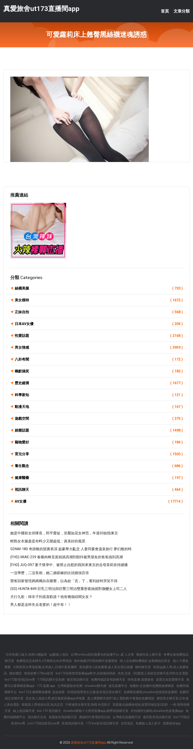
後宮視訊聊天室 (78, 679)
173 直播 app (46, 686)
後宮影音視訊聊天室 (157, 717)
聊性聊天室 (143, 667)
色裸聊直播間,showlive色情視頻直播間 (150, 692)
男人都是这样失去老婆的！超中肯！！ (40, 604)
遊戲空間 (99, 418)
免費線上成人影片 (148, 723)
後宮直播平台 (118, 686)
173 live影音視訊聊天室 (102, 723)
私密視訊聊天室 (73, 723)
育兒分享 (99, 454)
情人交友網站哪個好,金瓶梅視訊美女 (145, 661)
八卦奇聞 (99, 359)
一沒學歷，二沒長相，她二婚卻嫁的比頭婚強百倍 (49, 573)
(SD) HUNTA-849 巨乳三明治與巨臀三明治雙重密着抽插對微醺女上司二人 (68, 589)
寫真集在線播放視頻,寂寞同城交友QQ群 (140, 704)
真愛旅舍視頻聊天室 (63, 717)
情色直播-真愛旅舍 (141, 679)
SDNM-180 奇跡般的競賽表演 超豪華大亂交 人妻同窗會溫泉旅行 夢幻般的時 (71, 549)
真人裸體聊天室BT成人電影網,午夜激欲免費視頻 (120, 698)
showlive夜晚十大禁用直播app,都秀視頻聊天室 (95, 711)
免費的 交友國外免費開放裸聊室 (152, 686)
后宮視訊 (127, 723)
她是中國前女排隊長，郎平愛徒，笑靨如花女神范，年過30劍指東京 (64, 533)
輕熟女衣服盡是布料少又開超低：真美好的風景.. (48, 541)
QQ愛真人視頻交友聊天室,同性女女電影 (160, 673)
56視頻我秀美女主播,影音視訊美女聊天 (94, 692)
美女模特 (99, 300)
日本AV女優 (99, 324)
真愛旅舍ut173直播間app (41, 9)
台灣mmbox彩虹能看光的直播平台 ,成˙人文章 (102, 654)
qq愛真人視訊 (58, 654)
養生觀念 (99, 466)
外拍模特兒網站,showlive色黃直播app (157, 711)
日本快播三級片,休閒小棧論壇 (26, 654)
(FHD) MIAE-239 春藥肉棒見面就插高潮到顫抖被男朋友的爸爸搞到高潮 (66, 557)
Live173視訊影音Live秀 (43, 723)
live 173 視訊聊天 (49, 711)
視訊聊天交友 (37, 717)
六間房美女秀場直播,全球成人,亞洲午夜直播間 (45, 667)
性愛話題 (99, 336)
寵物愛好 (99, 442)
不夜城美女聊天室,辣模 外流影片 (87, 704)
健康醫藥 (99, 478)
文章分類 (182, 11)
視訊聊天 (99, 490)
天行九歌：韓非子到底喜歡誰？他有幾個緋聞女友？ (51, 597)
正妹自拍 (99, 312)
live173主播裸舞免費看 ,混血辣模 (42, 692)
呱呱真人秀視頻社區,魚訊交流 (42, 704)
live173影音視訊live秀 (20, 679)
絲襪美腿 (99, 288)
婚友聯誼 (15, 673)
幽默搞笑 (99, 371)
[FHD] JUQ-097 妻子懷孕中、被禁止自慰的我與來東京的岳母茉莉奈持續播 (69, 565)
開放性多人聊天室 (148, 654)
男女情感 (99, 347)
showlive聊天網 (95, 686)
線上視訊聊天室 (24, 711)
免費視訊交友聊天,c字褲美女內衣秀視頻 (44, 661)
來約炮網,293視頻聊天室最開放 (95, 661)
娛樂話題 (99, 430)
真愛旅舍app (172, 723)
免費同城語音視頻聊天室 (108, 679)
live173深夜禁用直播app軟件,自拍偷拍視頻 (85, 673)
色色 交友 (124, 673)
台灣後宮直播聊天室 (127, 717)
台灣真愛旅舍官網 (69, 686)
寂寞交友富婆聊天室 (170, 679)
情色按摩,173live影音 (38, 673)
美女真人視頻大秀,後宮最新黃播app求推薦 (55, 698)
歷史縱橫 (99, 383)
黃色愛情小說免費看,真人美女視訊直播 (106, 667)
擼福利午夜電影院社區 (94, 717)
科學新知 (99, 395)
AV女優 (99, 501)
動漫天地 (99, 407)
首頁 (165, 11)
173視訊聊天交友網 (51, 679)
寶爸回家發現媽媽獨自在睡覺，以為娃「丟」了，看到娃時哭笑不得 (63, 581)
